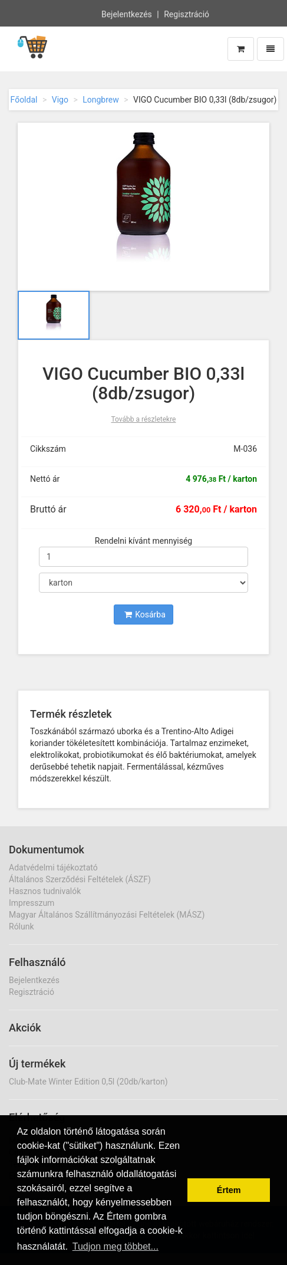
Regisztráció (186, 13)
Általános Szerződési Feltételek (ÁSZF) (80, 879)
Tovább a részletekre (143, 419)
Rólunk (21, 926)
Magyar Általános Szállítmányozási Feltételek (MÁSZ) (106, 914)
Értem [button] (229, 1190)
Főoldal (24, 99)
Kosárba (145, 614)
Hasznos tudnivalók (45, 891)
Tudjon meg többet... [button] (115, 1246)
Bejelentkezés (126, 13)
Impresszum (31, 903)
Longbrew (101, 99)
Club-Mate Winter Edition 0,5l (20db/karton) (88, 1081)
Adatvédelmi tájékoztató (53, 867)
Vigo (60, 99)
